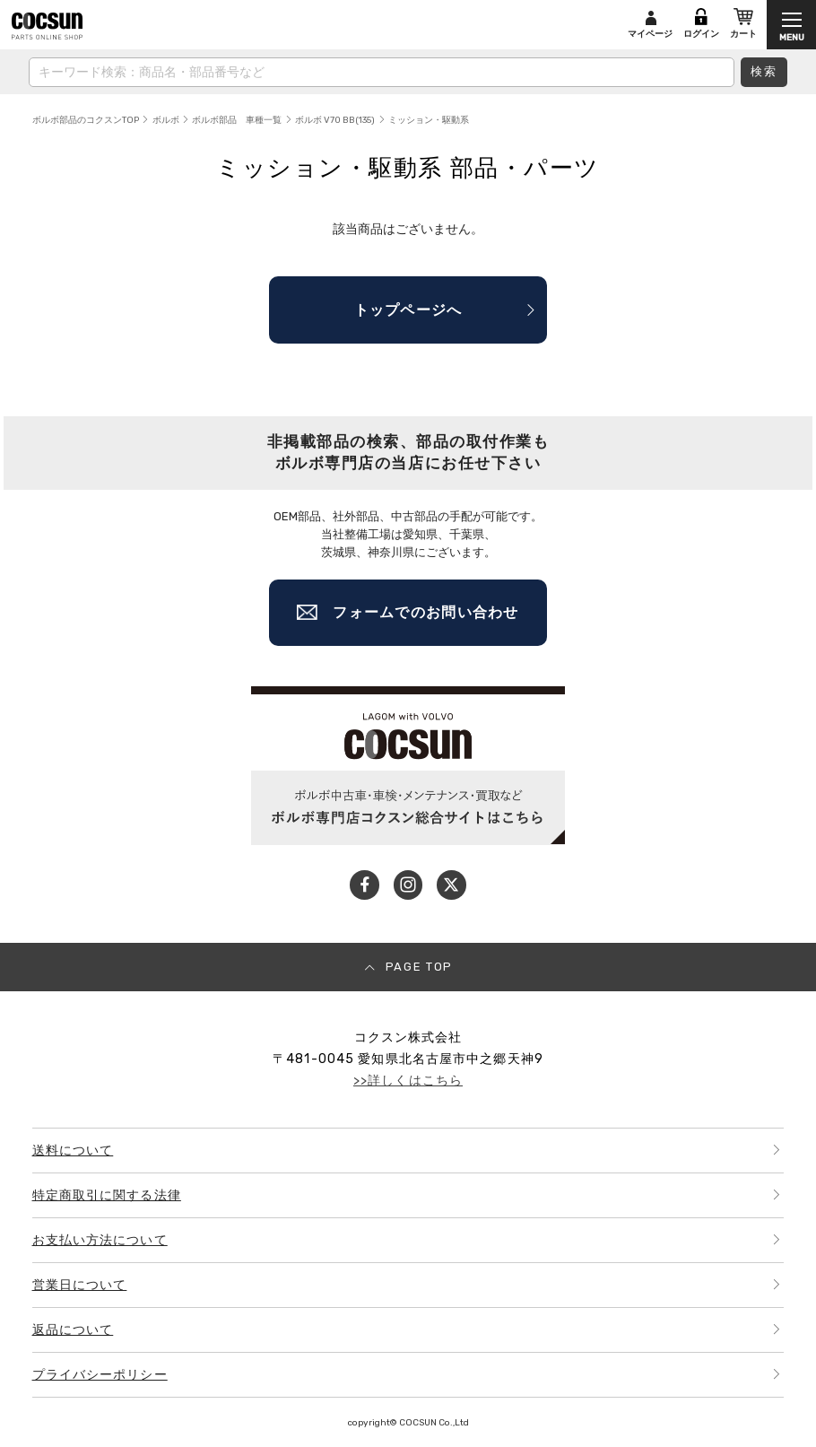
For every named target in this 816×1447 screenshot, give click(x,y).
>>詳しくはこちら (408, 1080)
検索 (764, 71)
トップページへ (408, 309)
